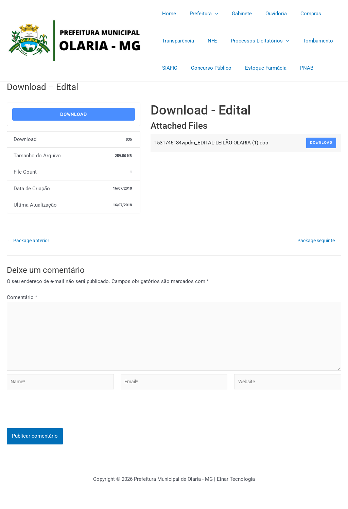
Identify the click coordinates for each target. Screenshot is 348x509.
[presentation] (58, 423)
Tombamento (306, 41)
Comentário (22, 297)
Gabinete (233, 14)
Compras (295, 14)
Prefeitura (199, 13)
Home (167, 14)
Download (73, 114)
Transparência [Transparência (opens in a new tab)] (176, 41)
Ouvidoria (264, 14)
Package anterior (29, 240)
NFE (207, 41)
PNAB (294, 68)
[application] (210, 13)
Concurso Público (206, 68)
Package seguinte (317, 240)
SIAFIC (168, 68)
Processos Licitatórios (251, 40)
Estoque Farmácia (257, 68)
